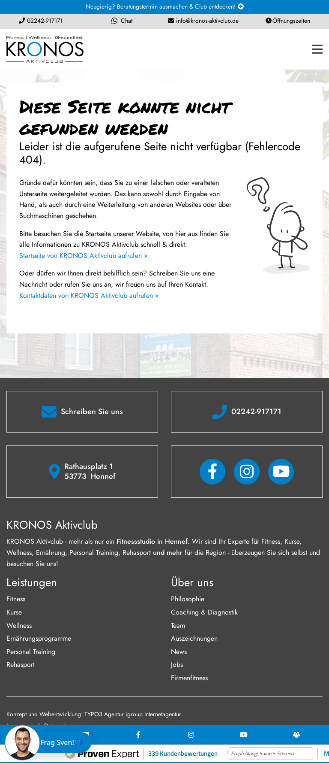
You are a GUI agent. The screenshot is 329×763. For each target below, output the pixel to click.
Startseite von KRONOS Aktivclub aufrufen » (83, 255)
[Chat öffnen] (50, 742)
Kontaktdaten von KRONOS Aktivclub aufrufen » (89, 295)
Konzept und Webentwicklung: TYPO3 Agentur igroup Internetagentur (93, 714)
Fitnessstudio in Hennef (152, 541)
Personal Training (30, 652)
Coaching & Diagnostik (204, 612)
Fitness (15, 599)
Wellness (19, 625)
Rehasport (20, 664)
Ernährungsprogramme (38, 638)
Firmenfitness (189, 678)
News (179, 652)
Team (178, 625)
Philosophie (187, 599)
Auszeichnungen (194, 638)
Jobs (177, 664)
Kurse (14, 612)
